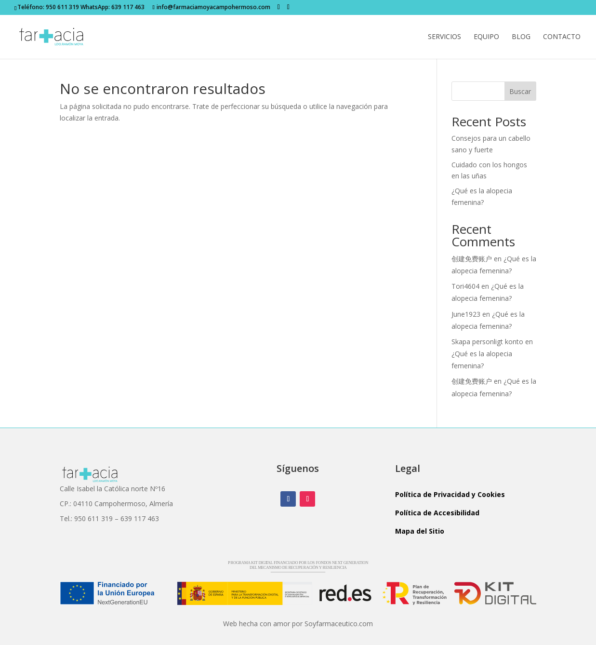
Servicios (444, 37)
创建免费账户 (471, 258)
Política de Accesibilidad (437, 512)
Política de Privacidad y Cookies (450, 494)
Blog (521, 37)
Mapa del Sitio (419, 531)
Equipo (486, 37)
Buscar (520, 91)
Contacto (562, 37)
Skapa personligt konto (487, 341)
